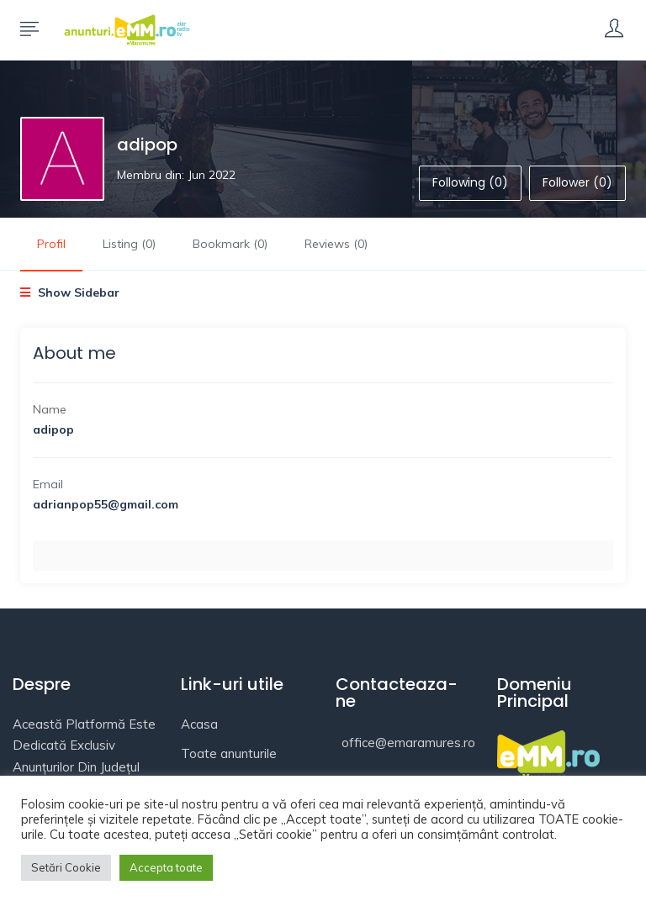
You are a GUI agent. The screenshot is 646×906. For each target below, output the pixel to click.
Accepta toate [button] (166, 867)
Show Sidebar (69, 292)
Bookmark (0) (230, 243)
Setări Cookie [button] (66, 867)
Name (49, 409)
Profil (51, 243)
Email (48, 484)
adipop (147, 144)
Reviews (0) (336, 243)
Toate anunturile (229, 753)
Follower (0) (577, 182)
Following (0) (470, 182)
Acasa (199, 724)
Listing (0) (129, 243)
